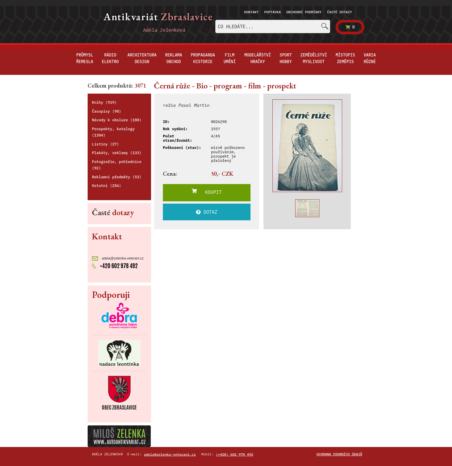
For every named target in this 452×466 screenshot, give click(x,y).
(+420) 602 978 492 (234, 454)
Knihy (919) (104, 102)
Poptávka (272, 12)
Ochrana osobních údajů (339, 454)
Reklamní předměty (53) (117, 177)
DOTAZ (206, 212)
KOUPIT (207, 192)
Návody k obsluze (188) (117, 120)
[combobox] (272, 26)
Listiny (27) (105, 144)
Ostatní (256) (106, 185)
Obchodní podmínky (303, 12)
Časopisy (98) (106, 111)
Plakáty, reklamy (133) (117, 152)
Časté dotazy (339, 12)
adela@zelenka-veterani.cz (118, 258)
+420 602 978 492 (115, 265)
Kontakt (251, 12)
